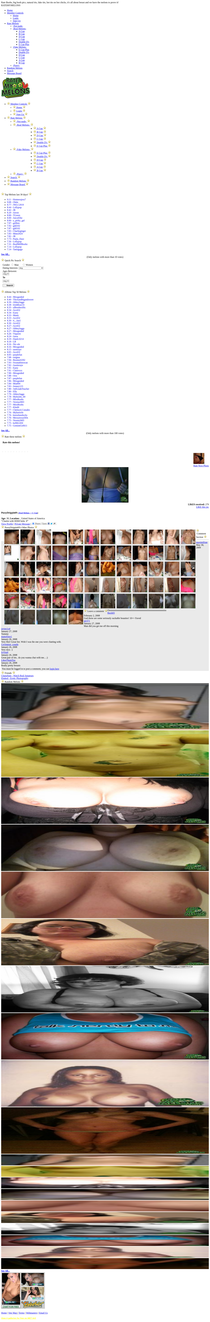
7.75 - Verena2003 (15, 420)
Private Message (22, 524)
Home (10, 10)
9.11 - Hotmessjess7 (16, 199)
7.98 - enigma (13, 357)
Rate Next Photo (201, 465)
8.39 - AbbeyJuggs (15, 302)
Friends (8, 673)
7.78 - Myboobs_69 (16, 396)
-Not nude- (18, 26)
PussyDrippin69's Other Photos (19, 527)
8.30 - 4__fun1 (14, 320)
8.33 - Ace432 (13, 318)
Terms (21, 1313)
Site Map (13, 1313)
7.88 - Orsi (12, 375)
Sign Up (17, 21)
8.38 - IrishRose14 (15, 305)
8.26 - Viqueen (14, 333)
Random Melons (14, 68)
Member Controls (15, 13)
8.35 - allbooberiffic (16, 307)
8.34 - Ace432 (13, 310)
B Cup (22, 34)
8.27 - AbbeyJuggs (15, 328)
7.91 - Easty (12, 368)
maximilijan (201, 542)
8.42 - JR (11, 210)
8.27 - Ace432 (13, 326)
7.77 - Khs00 (13, 407)
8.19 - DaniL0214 (15, 339)
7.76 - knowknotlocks (17, 415)
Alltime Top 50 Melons (15, 292)
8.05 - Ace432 (13, 352)
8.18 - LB (11, 341)
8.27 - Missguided (15, 331)
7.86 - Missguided (15, 381)
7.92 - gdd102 (13, 226)
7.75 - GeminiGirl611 (17, 425)
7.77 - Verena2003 (15, 402)
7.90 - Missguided (15, 373)
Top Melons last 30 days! (16, 194)
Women (28, 265)
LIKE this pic (202, 507)
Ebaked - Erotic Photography (14, 678)
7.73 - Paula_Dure (15, 239)
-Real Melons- (19, 28)
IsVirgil (4, 652)
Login (15, 18)
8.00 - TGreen (13, 215)
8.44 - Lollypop (14, 207)
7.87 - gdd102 (13, 228)
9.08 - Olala (12, 202)
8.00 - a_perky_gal (15, 220)
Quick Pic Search (12, 260)
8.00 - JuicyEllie (14, 218)
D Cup (22, 36)
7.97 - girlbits (13, 223)
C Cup (22, 39)
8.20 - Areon (13, 212)
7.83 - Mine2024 (15, 233)
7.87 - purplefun (14, 378)
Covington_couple (9, 644)
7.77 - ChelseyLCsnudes (18, 410)
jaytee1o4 (5, 628)
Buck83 (111, 613)
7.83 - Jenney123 (15, 386)
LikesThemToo (8, 660)
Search (10, 70)
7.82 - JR (11, 236)
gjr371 (87, 621)
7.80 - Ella (12, 391)
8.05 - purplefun (14, 354)
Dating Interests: (11, 268)
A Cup (22, 31)
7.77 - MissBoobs (15, 399)
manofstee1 (6, 636)
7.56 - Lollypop (14, 241)
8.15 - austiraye (14, 349)
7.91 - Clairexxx (14, 370)
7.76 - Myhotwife (15, 412)
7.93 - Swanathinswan (17, 362)
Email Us (43, 1313)
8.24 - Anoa (12, 336)
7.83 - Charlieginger (16, 231)
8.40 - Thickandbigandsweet (20, 299)
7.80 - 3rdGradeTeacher (18, 389)
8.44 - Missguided (15, 297)
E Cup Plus (24, 44)
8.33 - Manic (13, 315)
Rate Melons (13, 23)
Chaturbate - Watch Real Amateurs (17, 675)
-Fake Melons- (20, 47)
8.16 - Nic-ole (13, 344)
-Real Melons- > (25, 513)
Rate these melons (13, 436)
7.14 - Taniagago (15, 249)
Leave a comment (95, 610)
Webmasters (31, 1313)
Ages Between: (10, 271)
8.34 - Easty (12, 312)
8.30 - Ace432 (13, 323)
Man (15, 265)
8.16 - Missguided (15, 347)
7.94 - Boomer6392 (16, 360)
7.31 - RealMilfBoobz (17, 244)
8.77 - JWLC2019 (15, 205)
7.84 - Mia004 (13, 383)
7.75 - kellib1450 (15, 423)
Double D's (24, 42)
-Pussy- (16, 65)
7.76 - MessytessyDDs (17, 417)
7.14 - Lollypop (14, 247)
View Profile (7, 524)
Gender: (7, 265)
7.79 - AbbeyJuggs (15, 394)
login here (54, 669)
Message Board (14, 73)
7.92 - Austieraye (15, 365)
